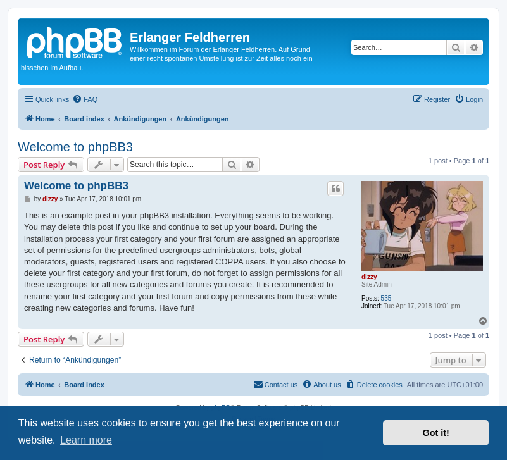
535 (386, 298)
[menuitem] (84, 99)
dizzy (369, 276)
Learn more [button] (86, 440)
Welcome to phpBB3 (75, 147)
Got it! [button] (436, 433)
